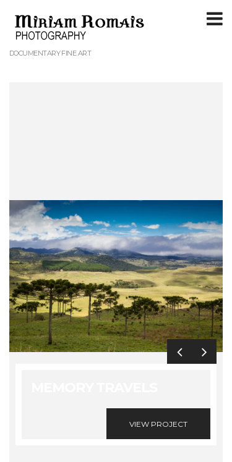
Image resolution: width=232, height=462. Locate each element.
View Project (158, 424)
